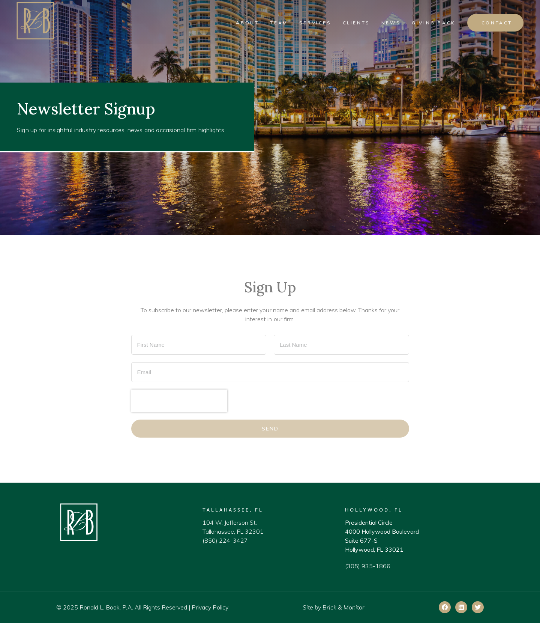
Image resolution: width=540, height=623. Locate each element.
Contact (497, 23)
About (247, 23)
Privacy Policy (210, 607)
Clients (356, 23)
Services (315, 23)
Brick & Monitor (343, 607)
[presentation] (179, 401)
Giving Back (434, 23)
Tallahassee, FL (232, 509)
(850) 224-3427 (225, 540)
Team (279, 23)
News (390, 23)
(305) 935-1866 (367, 566)
